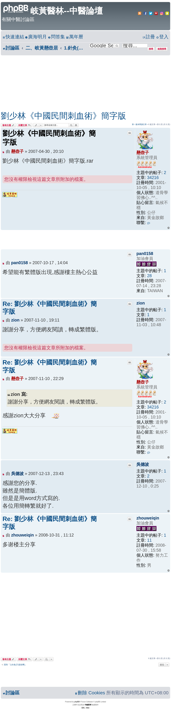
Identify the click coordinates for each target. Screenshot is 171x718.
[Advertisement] (82, 80)
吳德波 (142, 464)
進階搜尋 (161, 48)
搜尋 (151, 48)
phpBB (76, 702)
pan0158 (144, 253)
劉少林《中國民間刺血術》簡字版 (63, 115)
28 (149, 275)
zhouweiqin (147, 518)
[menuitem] (36, 37)
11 (149, 540)
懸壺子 (142, 152)
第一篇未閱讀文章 (139, 124)
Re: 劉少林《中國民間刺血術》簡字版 (50, 307)
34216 (153, 177)
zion (140, 303)
